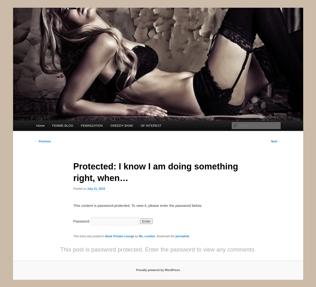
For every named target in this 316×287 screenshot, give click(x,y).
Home (40, 125)
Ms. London (147, 236)
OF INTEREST (151, 125)
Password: (106, 221)
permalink (182, 236)
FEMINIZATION (92, 125)
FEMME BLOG (62, 125)
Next (276, 141)
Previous (43, 141)
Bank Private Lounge (119, 236)
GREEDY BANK (121, 125)
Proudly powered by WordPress (158, 270)
